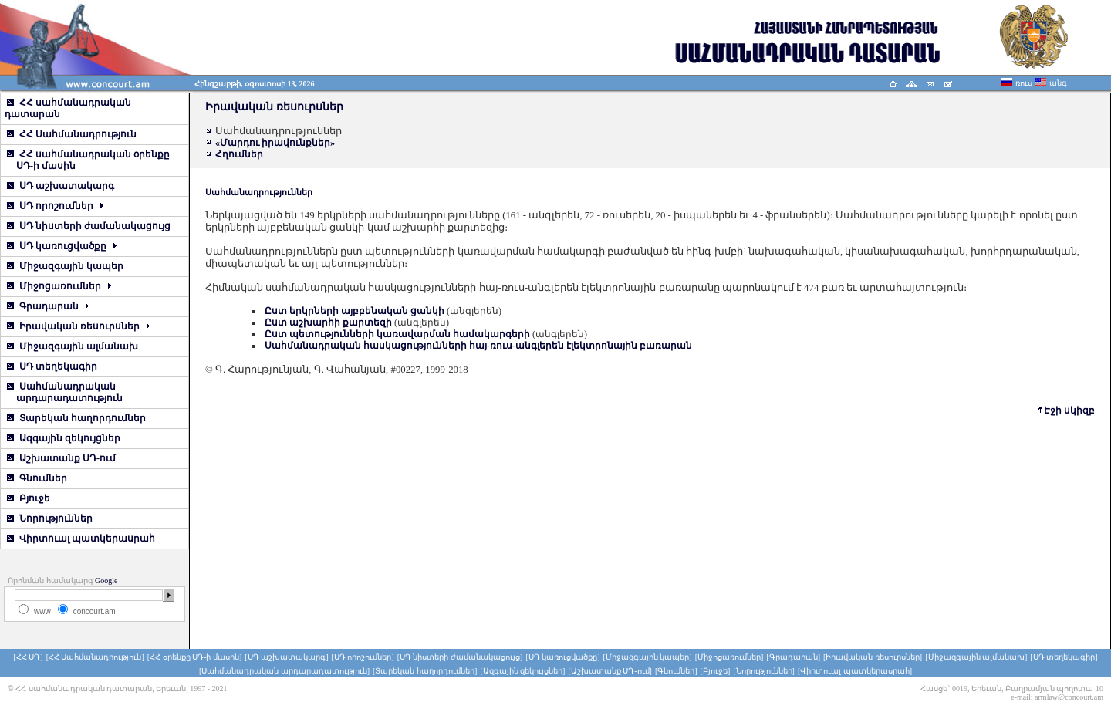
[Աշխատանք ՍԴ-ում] (610, 671)
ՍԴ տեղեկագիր (52, 366)
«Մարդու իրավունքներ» (275, 142)
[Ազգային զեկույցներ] (522, 671)
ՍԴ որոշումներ (55, 206)
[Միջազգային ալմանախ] (976, 657)
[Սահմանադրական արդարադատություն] (284, 671)
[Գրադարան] (793, 657)
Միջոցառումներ (59, 286)
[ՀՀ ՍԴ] (27, 657)
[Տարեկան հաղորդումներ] (425, 671)
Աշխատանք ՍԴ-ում (61, 458)
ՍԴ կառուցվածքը (62, 246)
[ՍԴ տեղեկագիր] (1063, 657)
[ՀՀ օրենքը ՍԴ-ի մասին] (194, 657)
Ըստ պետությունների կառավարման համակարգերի (397, 334)
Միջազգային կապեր (65, 266)
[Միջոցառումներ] (729, 657)
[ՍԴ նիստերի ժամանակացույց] (460, 657)
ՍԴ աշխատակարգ (60, 186)
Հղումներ (239, 154)
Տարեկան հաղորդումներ (76, 418)
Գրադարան (48, 306)
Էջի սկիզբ (1069, 410)
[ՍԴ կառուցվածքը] (562, 657)
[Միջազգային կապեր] (647, 657)
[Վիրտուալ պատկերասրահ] (855, 671)
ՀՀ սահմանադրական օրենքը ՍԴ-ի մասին (87, 160)
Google (106, 580)
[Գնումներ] (676, 671)
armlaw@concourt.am (1069, 697)
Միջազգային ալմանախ (72, 346)
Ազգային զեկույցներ (63, 438)
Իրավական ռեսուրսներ (78, 326)
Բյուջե (28, 498)
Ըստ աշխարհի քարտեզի (328, 322)
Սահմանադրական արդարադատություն (64, 392)
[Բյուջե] (716, 671)
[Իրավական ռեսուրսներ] (872, 657)
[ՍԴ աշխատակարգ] (286, 657)
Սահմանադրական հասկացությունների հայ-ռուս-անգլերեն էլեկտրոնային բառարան (478, 345)
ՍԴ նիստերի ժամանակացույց (89, 226)
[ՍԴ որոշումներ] (362, 657)
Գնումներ (37, 478)
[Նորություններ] (764, 671)
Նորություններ (50, 518)
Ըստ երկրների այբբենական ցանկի (354, 311)
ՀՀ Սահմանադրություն (72, 134)
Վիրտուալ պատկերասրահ (81, 538)
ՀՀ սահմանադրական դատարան (68, 108)
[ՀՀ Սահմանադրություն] (95, 657)
